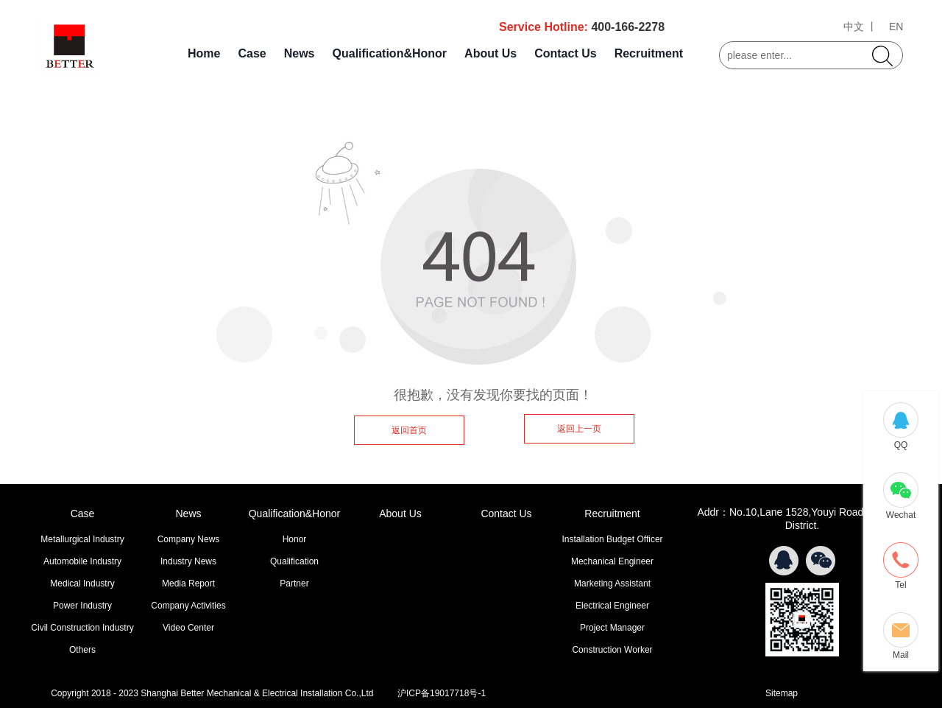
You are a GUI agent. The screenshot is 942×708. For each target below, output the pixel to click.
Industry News (188, 561)
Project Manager (612, 628)
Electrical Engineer (612, 605)
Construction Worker (612, 650)
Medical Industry (82, 583)
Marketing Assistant (612, 583)
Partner (294, 583)
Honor (295, 539)
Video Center (188, 628)
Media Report (188, 583)
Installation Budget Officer (612, 539)
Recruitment (649, 53)
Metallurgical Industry (82, 539)
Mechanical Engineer (612, 561)
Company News (188, 539)
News (299, 53)
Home (204, 53)
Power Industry (82, 605)
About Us (490, 53)
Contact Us (565, 53)
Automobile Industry (82, 561)
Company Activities (188, 605)
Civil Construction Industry (82, 628)
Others (82, 650)
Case (252, 53)
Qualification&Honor (390, 53)
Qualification (294, 561)
